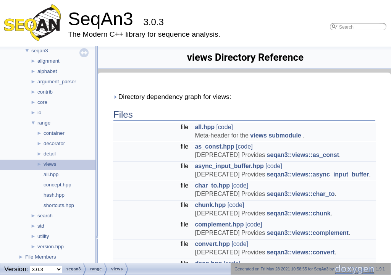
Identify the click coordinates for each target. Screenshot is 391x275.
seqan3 (39, 50)
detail (50, 154)
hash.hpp (54, 195)
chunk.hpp (210, 205)
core (42, 102)
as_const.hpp (214, 146)
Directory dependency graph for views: (172, 96)
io (39, 112)
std (40, 226)
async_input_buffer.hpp (229, 166)
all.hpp (51, 174)
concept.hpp (57, 185)
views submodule (276, 135)
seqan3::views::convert (301, 252)
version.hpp (50, 246)
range (43, 123)
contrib (45, 92)
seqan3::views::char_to (301, 194)
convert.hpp (212, 244)
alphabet (47, 71)
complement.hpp (219, 224)
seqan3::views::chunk (299, 213)
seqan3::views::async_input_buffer (318, 174)
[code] (224, 127)
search (45, 215)
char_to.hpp (212, 185)
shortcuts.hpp (59, 205)
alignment (48, 61)
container (54, 133)
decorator (54, 143)
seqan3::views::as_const (303, 155)
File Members (40, 257)
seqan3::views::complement (308, 233)
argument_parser (56, 81)
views (50, 164)
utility (43, 236)
